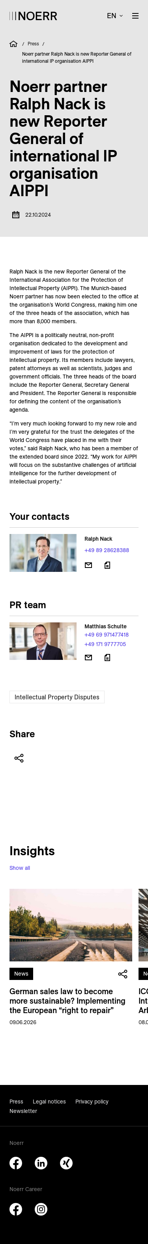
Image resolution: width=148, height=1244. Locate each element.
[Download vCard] (107, 565)
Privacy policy (92, 1101)
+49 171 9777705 (105, 644)
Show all (19, 867)
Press (33, 44)
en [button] (111, 15)
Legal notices (49, 1101)
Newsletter (23, 1111)
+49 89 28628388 (106, 550)
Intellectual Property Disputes (57, 697)
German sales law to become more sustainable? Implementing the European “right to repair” (67, 1000)
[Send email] (88, 565)
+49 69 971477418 (106, 634)
